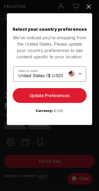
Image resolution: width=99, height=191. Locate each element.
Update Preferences (49, 95)
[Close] (49, 6)
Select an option (28, 70)
